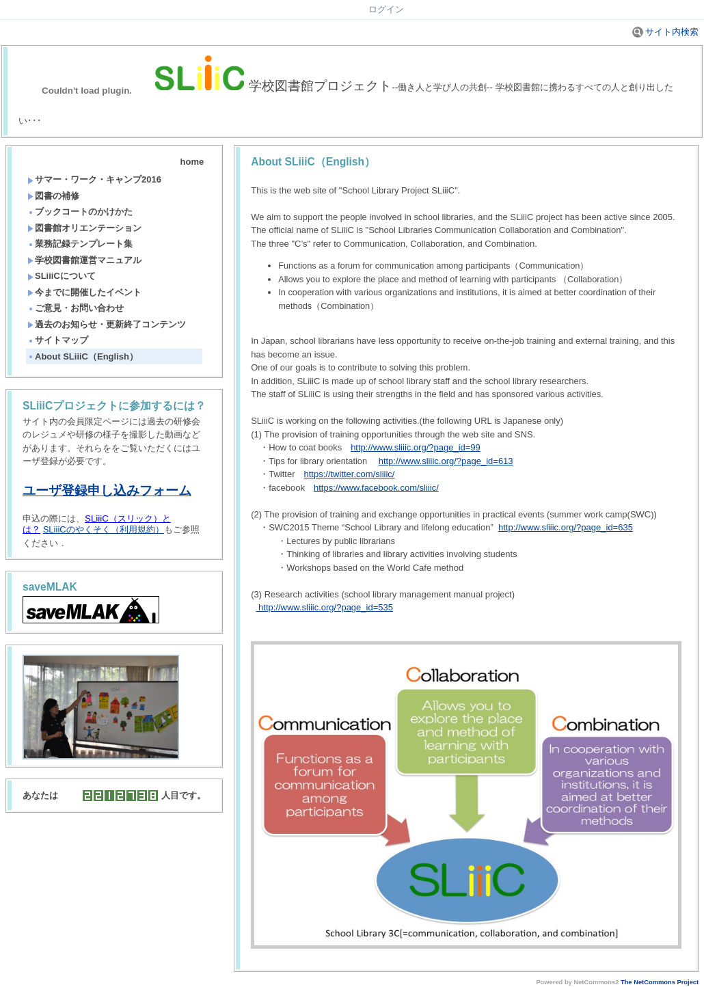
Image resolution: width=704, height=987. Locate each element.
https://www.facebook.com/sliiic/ (376, 488)
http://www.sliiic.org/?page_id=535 (324, 607)
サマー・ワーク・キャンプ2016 (94, 179)
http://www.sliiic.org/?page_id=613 (446, 461)
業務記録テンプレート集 (80, 244)
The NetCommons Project (660, 982)
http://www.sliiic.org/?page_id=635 (565, 527)
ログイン (386, 9)
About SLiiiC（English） (82, 356)
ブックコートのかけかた (80, 211)
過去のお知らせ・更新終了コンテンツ (106, 324)
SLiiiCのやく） (103, 529)
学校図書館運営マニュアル (84, 260)
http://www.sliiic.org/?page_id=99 (415, 447)
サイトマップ (57, 340)
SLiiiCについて (61, 276)
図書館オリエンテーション (84, 228)
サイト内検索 (665, 32)
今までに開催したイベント (84, 292)
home (192, 162)
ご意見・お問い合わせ (75, 308)
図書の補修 (53, 196)
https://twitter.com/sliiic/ (348, 474)
